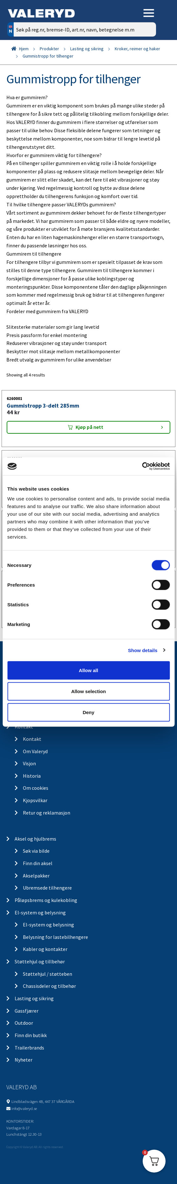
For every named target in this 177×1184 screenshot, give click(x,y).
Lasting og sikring (87, 49)
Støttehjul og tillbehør (40, 961)
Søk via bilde (36, 851)
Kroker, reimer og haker (137, 49)
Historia (32, 776)
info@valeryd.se (24, 1108)
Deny (88, 712)
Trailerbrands (29, 1047)
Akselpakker (36, 875)
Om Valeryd (35, 751)
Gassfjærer (26, 1011)
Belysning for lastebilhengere (55, 937)
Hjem (24, 49)
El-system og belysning (40, 912)
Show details (143, 650)
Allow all (88, 670)
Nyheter (23, 1060)
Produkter (49, 49)
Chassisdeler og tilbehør (49, 986)
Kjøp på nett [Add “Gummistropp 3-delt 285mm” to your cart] (89, 427)
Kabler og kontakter (45, 949)
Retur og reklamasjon (46, 812)
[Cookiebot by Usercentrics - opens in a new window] (142, 466)
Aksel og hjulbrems (35, 839)
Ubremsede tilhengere (47, 888)
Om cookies (35, 788)
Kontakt (32, 739)
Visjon (29, 763)
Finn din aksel (37, 863)
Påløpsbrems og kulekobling (46, 900)
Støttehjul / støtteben (47, 974)
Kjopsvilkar (35, 800)
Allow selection (88, 691)
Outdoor (24, 1023)
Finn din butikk (31, 1035)
